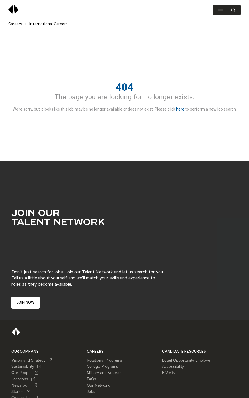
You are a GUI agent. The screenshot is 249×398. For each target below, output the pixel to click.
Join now (25, 302)
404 (124, 87)
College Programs (102, 365)
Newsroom (24, 383)
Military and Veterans (105, 371)
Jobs (91, 390)
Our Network (98, 383)
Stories (21, 390)
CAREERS (95, 350)
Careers (15, 24)
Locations (23, 377)
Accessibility (173, 365)
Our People (25, 371)
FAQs (91, 377)
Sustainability (26, 365)
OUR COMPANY (25, 350)
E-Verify (168, 371)
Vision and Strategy (32, 358)
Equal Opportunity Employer (187, 358)
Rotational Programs (104, 358)
